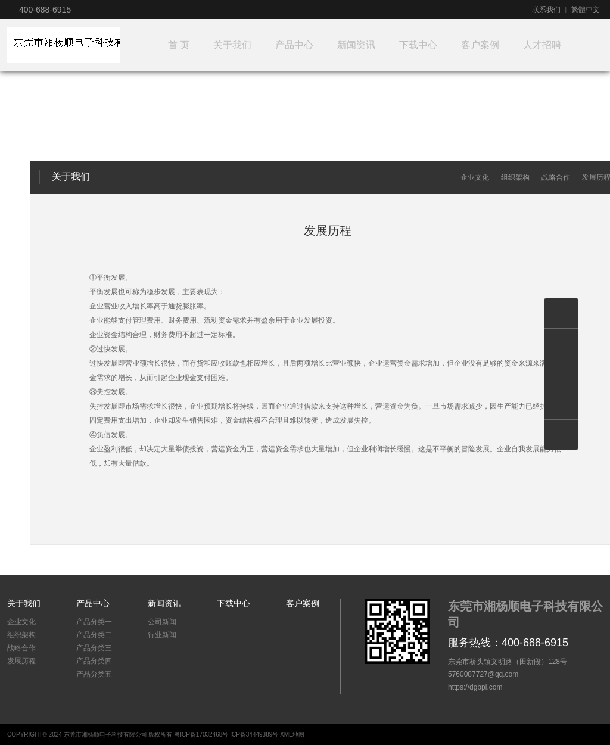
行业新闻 (162, 635)
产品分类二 (94, 635)
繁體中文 (585, 9)
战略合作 (555, 177)
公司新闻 (162, 622)
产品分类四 (94, 661)
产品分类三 (94, 648)
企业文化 (474, 177)
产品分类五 (94, 674)
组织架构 (515, 177)
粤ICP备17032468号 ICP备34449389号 (226, 734)
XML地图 (292, 734)
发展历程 (21, 661)
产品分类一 (94, 622)
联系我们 (546, 9)
